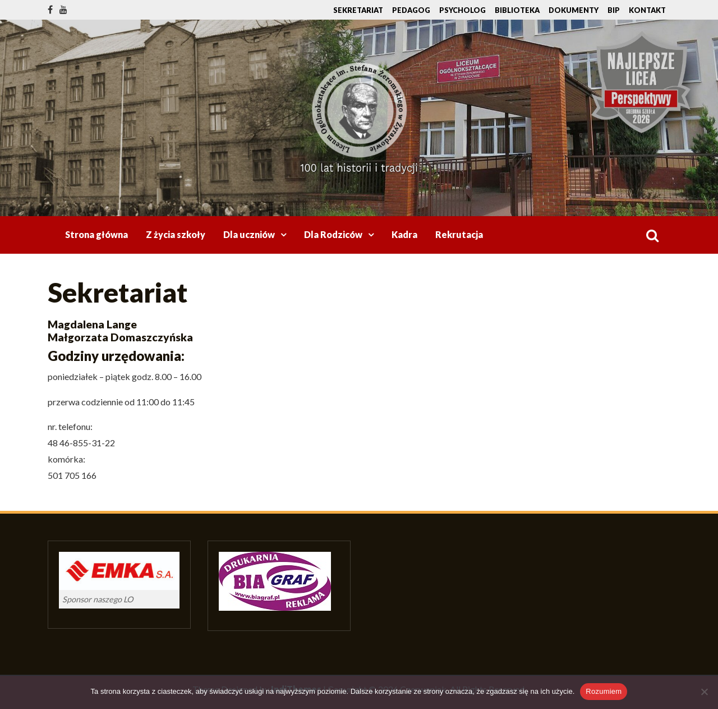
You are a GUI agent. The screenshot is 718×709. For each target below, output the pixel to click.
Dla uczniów (249, 234)
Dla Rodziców (333, 234)
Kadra (404, 234)
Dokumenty (574, 10)
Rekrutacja (459, 234)
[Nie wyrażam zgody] (704, 691)
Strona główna (96, 234)
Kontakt (647, 10)
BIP (613, 10)
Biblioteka (517, 10)
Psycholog (462, 10)
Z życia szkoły (175, 234)
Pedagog (411, 10)
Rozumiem (604, 691)
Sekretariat (358, 10)
